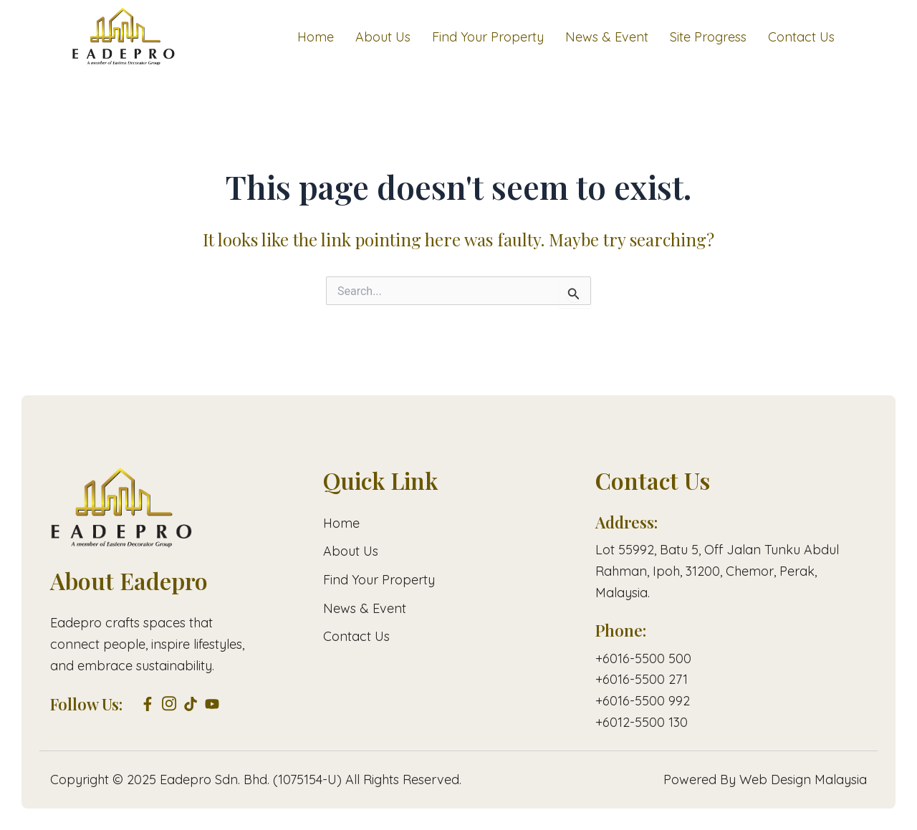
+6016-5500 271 (641, 679)
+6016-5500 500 (643, 658)
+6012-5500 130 (641, 722)
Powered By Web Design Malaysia (765, 779)
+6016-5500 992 (642, 701)
